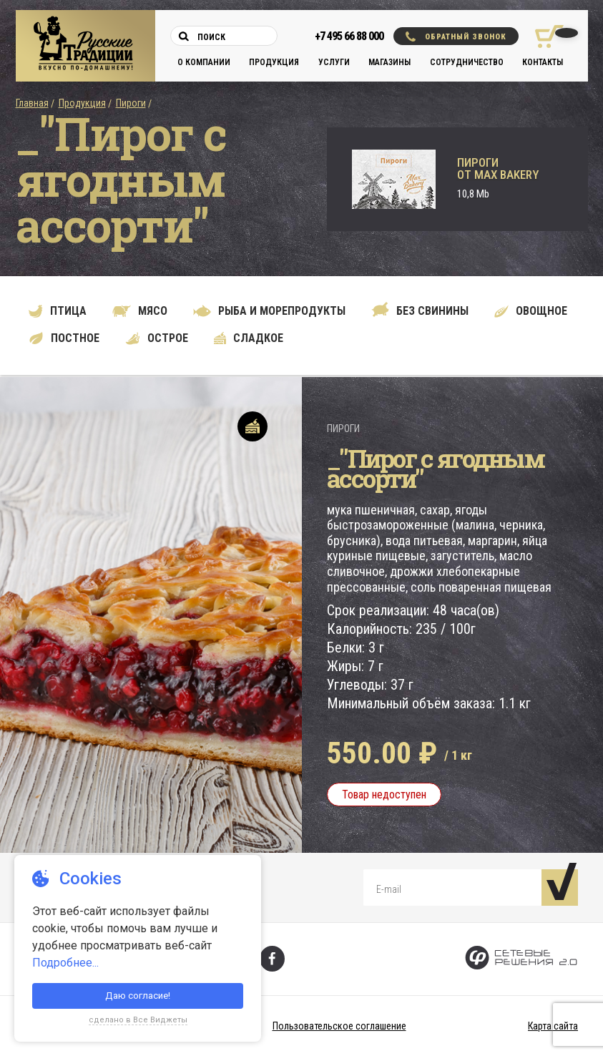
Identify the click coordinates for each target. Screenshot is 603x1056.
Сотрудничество (467, 62)
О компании (203, 62)
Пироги (131, 103)
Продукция (274, 62)
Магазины (389, 62)
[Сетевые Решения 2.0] (521, 959)
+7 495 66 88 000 (349, 36)
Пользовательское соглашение (339, 1026)
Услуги (334, 62)
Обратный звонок (456, 36)
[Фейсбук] (272, 959)
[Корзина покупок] (544, 36)
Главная (32, 103)
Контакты (542, 62)
